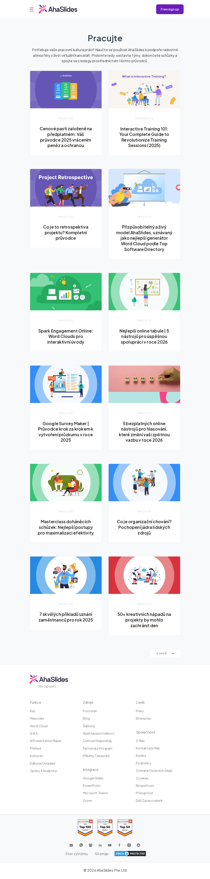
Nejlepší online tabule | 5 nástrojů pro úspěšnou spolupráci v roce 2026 (144, 336)
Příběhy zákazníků (96, 756)
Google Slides (93, 778)
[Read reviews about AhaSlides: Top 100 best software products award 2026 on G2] (85, 828)
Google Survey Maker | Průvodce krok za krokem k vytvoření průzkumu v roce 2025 (66, 432)
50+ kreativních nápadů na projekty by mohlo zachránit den (144, 620)
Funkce (36, 703)
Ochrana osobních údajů (154, 771)
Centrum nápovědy (97, 741)
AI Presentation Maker (46, 741)
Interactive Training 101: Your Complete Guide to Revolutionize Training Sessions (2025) (144, 137)
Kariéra (141, 756)
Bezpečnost (145, 786)
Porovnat (90, 712)
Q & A (34, 734)
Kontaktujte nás (148, 749)
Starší (165, 654)
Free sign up (170, 9)
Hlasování (37, 719)
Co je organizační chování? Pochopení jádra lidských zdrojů (144, 527)
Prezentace (144, 118)
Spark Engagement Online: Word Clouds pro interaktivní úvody (66, 336)
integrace (91, 770)
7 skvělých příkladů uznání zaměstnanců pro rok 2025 (66, 617)
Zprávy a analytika (43, 771)
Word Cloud (39, 726)
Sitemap (102, 854)
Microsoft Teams (95, 793)
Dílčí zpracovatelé (149, 801)
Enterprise (143, 719)
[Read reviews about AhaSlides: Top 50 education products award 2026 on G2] (105, 828)
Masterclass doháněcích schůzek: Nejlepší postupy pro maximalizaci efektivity (65, 527)
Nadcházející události (98, 734)
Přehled (35, 749)
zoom (87, 801)
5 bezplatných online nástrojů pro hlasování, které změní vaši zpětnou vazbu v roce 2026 (144, 432)
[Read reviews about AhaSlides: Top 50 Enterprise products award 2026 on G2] (125, 828)
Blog (86, 719)
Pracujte (66, 118)
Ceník (140, 703)
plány (140, 712)
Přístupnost (144, 793)
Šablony (89, 726)
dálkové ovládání (42, 764)
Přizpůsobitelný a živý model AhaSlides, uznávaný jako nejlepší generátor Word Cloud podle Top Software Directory (144, 238)
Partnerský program (98, 749)
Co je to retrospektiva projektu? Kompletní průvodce (66, 232)
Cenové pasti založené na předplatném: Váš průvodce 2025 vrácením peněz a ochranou (65, 137)
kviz (33, 712)
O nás (140, 741)
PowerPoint (92, 786)
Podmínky (143, 764)
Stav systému (76, 854)
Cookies (142, 778)
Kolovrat (36, 756)
